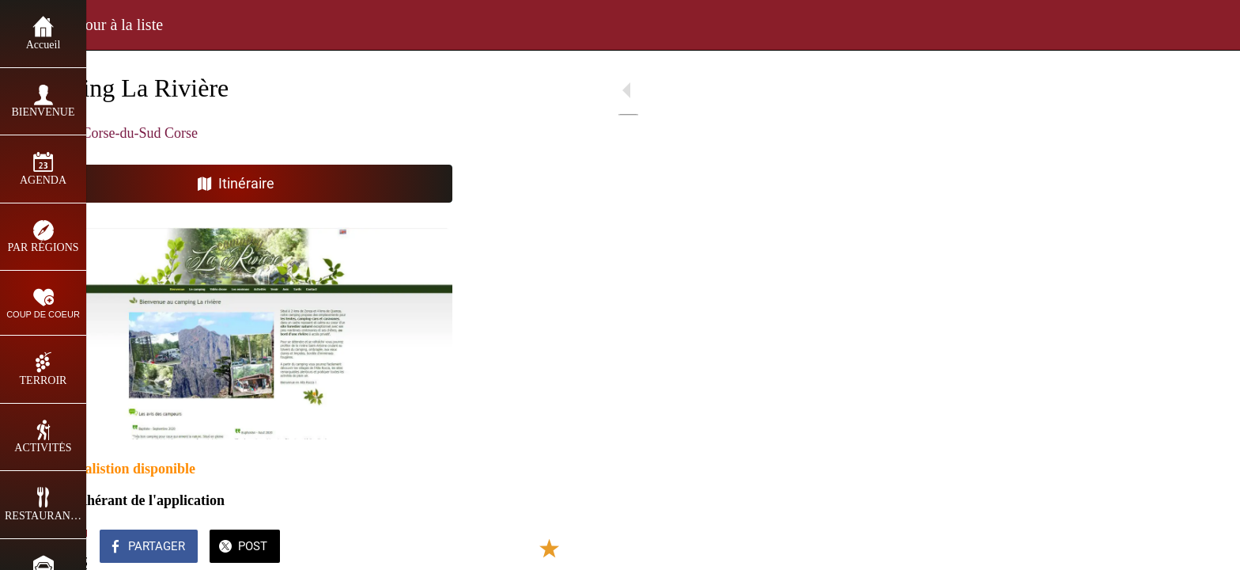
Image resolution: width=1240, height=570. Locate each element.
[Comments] (443, 548)
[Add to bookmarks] (405, 548)
